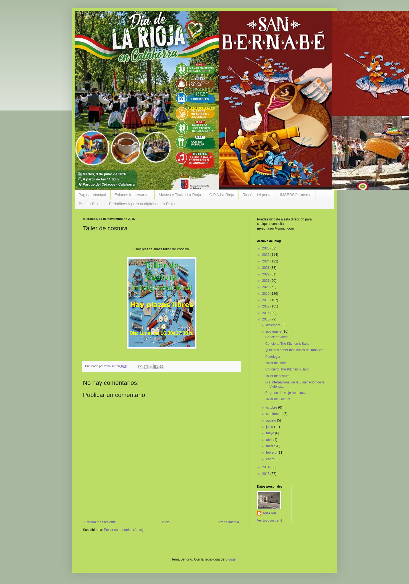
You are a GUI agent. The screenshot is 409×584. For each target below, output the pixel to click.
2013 (266, 474)
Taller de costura (277, 376)
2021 (266, 281)
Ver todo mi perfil (269, 520)
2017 (266, 306)
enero (271, 459)
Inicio (166, 522)
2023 (266, 268)
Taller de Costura (277, 399)
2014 (266, 467)
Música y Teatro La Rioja (180, 195)
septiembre (275, 414)
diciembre (273, 325)
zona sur (269, 513)
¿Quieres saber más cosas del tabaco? (294, 350)
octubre (272, 407)
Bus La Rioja (90, 204)
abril (269, 440)
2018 (266, 300)
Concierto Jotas (276, 337)
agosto (271, 420)
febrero (271, 452)
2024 (266, 261)
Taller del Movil (276, 363)
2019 (266, 294)
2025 (266, 255)
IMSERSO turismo (295, 195)
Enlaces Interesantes (132, 195)
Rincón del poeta (256, 195)
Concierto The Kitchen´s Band (287, 344)
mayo (270, 433)
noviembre (274, 331)
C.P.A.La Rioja (221, 195)
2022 (266, 274)
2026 (266, 248)
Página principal (92, 195)
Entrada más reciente (100, 522)
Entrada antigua (227, 522)
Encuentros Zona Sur (150, 30)
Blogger (231, 559)
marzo (271, 446)
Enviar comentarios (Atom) (123, 530)
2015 (266, 319)
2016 (266, 313)
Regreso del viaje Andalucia (285, 393)
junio (270, 427)
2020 (266, 287)
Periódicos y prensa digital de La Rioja (142, 204)
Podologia (272, 357)
